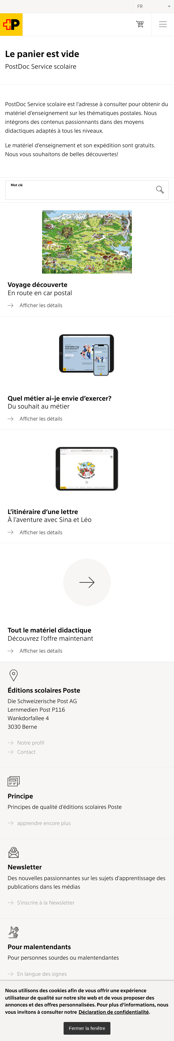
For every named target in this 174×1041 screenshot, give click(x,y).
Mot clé (16, 185)
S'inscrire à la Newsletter (41, 903)
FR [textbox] (140, 6)
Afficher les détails (35, 305)
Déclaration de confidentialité (113, 1012)
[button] (87, 1028)
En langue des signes (37, 974)
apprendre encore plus (39, 823)
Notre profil (26, 743)
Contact (21, 752)
